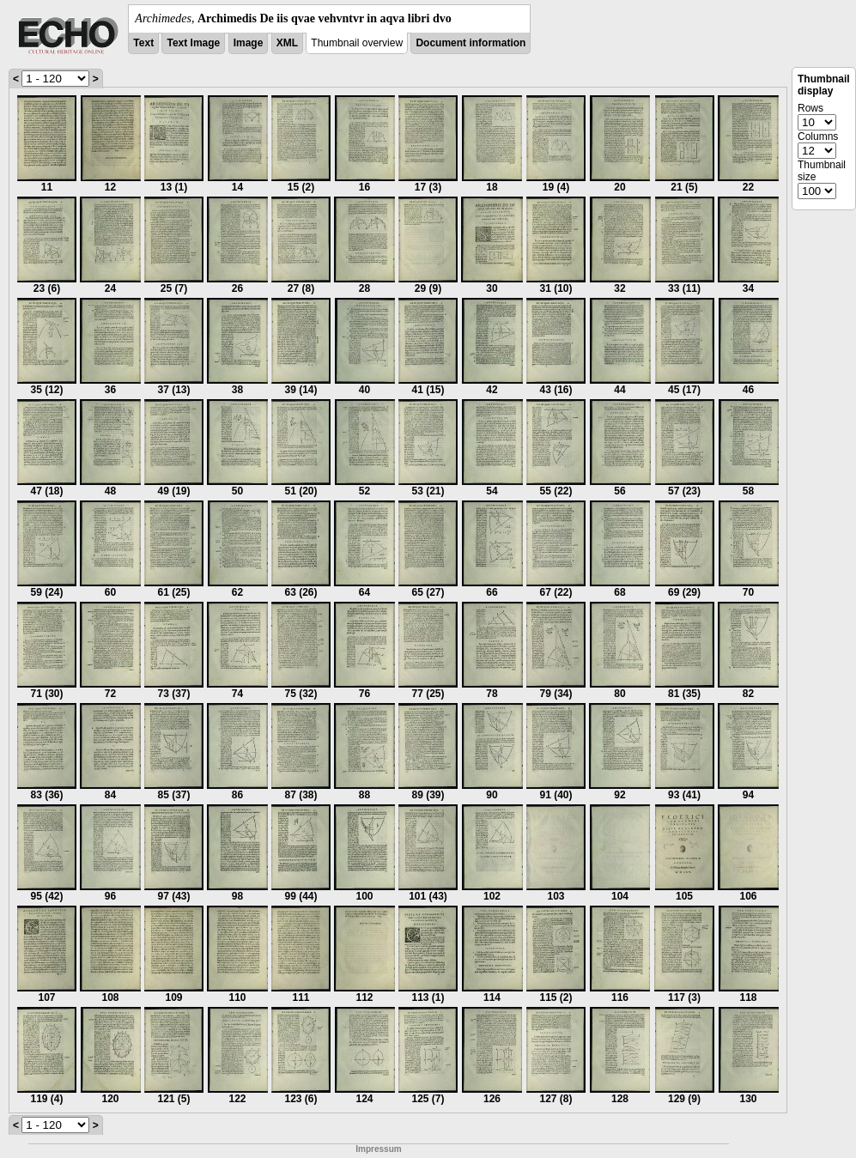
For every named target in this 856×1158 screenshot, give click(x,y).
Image (249, 43)
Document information (470, 43)
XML (287, 43)
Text (143, 43)
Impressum (378, 1149)
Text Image (193, 43)
